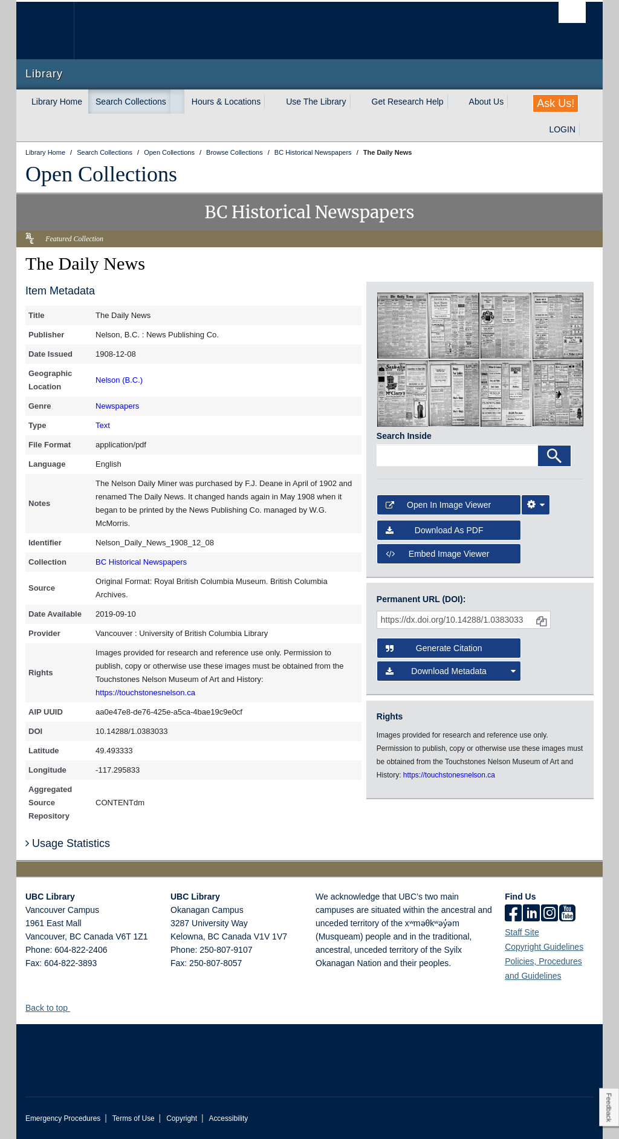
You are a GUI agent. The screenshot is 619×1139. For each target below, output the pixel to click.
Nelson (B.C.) (119, 380)
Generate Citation (434, 648)
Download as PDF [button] (435, 530)
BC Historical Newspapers (141, 561)
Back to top (52, 1008)
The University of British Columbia (54, 30)
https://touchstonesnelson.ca (145, 692)
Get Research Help (408, 101)
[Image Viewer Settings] (535, 505)
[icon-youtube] (567, 914)
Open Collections (101, 174)
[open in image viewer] (402, 325)
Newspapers (117, 405)
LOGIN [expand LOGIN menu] (562, 129)
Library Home (56, 101)
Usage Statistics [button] (67, 843)
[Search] (554, 456)
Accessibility (228, 1118)
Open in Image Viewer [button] (438, 505)
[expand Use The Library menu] (357, 101)
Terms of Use (133, 1118)
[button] (74, 1007)
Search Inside (404, 436)
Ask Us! (555, 103)
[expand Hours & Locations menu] (271, 101)
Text (103, 425)
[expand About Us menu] (514, 101)
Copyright (181, 1118)
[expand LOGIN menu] (586, 129)
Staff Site (522, 932)
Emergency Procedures (62, 1118)
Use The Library (316, 101)
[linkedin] (531, 914)
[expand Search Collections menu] (177, 101)
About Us (486, 101)
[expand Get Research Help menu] (454, 101)
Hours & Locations (226, 101)
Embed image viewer (438, 554)
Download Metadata (451, 671)
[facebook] (513, 914)
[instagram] (549, 914)
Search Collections (131, 101)
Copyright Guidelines (544, 947)
